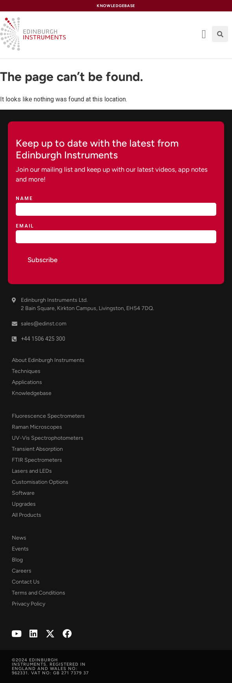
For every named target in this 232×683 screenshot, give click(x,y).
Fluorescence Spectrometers (48, 416)
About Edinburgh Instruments (48, 360)
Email (25, 226)
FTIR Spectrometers (37, 460)
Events (20, 548)
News (19, 537)
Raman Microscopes (37, 427)
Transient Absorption (37, 449)
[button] (220, 34)
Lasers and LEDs (32, 471)
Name (24, 198)
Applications (27, 382)
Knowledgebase (32, 393)
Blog (17, 559)
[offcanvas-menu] (204, 34)
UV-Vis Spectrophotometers (47, 438)
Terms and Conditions (38, 592)
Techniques (26, 371)
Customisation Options (40, 482)
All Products (26, 515)
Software (23, 493)
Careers (21, 570)
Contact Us (26, 581)
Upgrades (24, 504)
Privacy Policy (28, 603)
